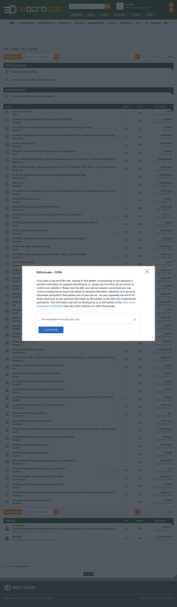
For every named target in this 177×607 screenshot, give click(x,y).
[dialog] (88, 303)
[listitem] (88, 319)
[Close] (148, 272)
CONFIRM (55, 330)
